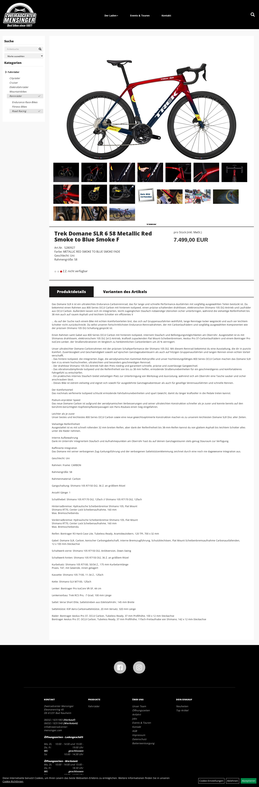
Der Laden (111, 15)
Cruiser (13, 82)
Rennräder (15, 96)
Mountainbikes (17, 91)
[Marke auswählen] (23, 55)
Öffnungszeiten (141, 710)
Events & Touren (140, 15)
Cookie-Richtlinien (13, 781)
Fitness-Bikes (19, 106)
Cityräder (14, 78)
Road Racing (19, 111)
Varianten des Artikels (125, 291)
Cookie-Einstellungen (211, 780)
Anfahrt (136, 714)
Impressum (138, 735)
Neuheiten (182, 706)
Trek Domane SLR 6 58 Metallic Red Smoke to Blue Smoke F (103, 236)
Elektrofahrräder (18, 87)
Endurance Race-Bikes (24, 102)
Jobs (134, 718)
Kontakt (166, 15)
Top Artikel (182, 710)
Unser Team (139, 706)
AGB (134, 731)
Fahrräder (13, 72)
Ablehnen (232, 780)
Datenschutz (139, 739)
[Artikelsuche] (253, 15)
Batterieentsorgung (143, 743)
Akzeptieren (248, 780)
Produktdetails (71, 291)
